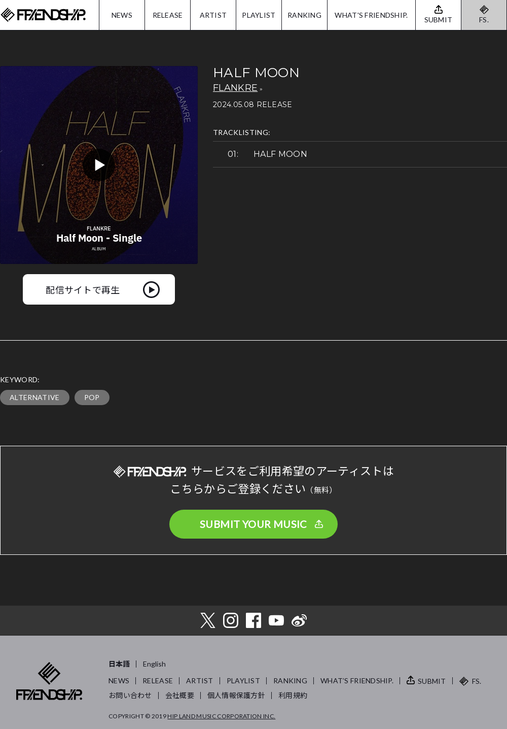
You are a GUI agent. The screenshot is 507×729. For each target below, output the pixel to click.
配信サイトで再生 (83, 289)
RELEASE (168, 15)
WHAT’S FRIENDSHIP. (356, 680)
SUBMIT (432, 681)
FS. (484, 19)
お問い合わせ (130, 695)
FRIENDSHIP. (43, 15)
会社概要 (179, 695)
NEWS (122, 15)
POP (92, 397)
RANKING (304, 15)
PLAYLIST (258, 15)
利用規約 (292, 695)
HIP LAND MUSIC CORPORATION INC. (221, 716)
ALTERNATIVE (35, 397)
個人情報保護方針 (236, 695)
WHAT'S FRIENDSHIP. (371, 15)
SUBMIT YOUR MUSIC (253, 524)
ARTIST (213, 15)
